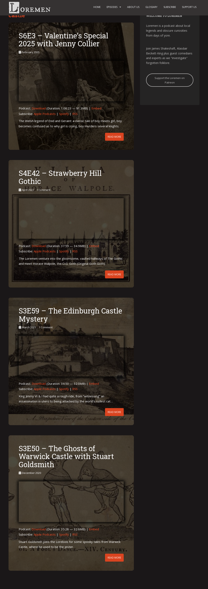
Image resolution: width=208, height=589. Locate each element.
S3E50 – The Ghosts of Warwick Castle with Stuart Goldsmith (66, 456)
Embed (96, 108)
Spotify (64, 114)
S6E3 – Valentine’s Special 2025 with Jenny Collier (63, 40)
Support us (189, 7)
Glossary (151, 7)
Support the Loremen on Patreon (170, 80)
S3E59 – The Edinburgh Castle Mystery (70, 315)
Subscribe (170, 7)
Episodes (112, 7)
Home (97, 7)
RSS (75, 114)
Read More (114, 136)
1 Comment (43, 190)
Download (39, 108)
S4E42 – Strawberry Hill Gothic (60, 177)
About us (133, 7)
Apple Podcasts (45, 114)
